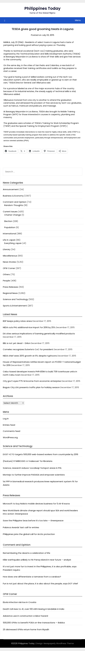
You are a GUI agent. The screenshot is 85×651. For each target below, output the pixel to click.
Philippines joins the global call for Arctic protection (29, 534)
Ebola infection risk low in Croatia (19, 602)
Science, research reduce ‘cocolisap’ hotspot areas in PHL (32, 468)
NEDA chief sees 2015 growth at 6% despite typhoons (30, 355)
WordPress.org (10, 437)
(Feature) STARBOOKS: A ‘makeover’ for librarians (27, 461)
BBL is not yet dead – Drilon (16, 343)
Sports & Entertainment (15, 305)
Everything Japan (13, 243)
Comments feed (11, 431)
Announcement (11, 189)
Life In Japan (9, 239)
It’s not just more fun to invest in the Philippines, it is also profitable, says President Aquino (39, 568)
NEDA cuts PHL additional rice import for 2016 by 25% (29, 327)
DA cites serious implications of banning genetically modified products (39, 333)
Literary (6, 249)
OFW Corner (9, 268)
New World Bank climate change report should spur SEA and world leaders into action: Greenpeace (40, 512)
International (9, 233)
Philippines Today (42, 8)
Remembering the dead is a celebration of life (26, 553)
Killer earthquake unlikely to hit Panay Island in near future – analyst (37, 559)
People (6, 280)
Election (8, 221)
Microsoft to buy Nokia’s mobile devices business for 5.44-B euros (36, 503)
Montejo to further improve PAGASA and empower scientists (34, 474)
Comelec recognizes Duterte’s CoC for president (28, 349)
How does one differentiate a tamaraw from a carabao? (32, 576)
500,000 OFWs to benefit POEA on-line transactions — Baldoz (34, 622)
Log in (6, 418)
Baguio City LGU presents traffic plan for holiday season (31, 387)
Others (6, 274)
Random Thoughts (13, 205)
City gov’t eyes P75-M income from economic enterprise (32, 381)
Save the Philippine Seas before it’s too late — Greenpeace (33, 520)
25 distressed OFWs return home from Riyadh (26, 629)
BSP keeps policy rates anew (17, 321)
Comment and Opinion (14, 201)
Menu (78, 20)
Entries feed (9, 424)
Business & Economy (13, 195)
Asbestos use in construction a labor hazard (25, 615)
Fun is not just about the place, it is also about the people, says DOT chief (40, 583)
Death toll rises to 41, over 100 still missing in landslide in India (33, 609)
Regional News (10, 293)
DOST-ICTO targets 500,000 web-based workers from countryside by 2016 (40, 454)
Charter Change (12, 214)
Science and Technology (15, 299)
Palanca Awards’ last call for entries (21, 527)
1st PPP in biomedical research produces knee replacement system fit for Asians (40, 483)
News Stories (9, 261)
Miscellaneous (10, 255)
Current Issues (10, 211)
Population (9, 227)
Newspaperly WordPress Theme (59, 643)
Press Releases (10, 286)
